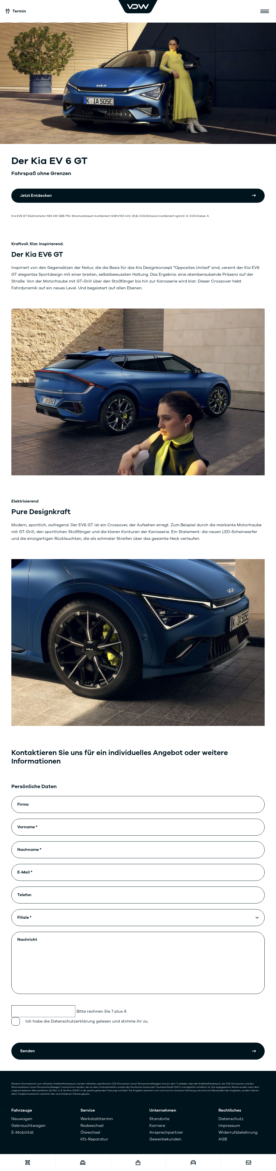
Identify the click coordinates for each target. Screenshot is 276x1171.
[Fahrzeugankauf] (193, 1162)
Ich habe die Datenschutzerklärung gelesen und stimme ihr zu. (87, 1021)
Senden (27, 1051)
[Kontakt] (248, 1162)
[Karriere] (83, 1162)
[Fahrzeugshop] (138, 1162)
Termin (16, 11)
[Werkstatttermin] (27, 1162)
